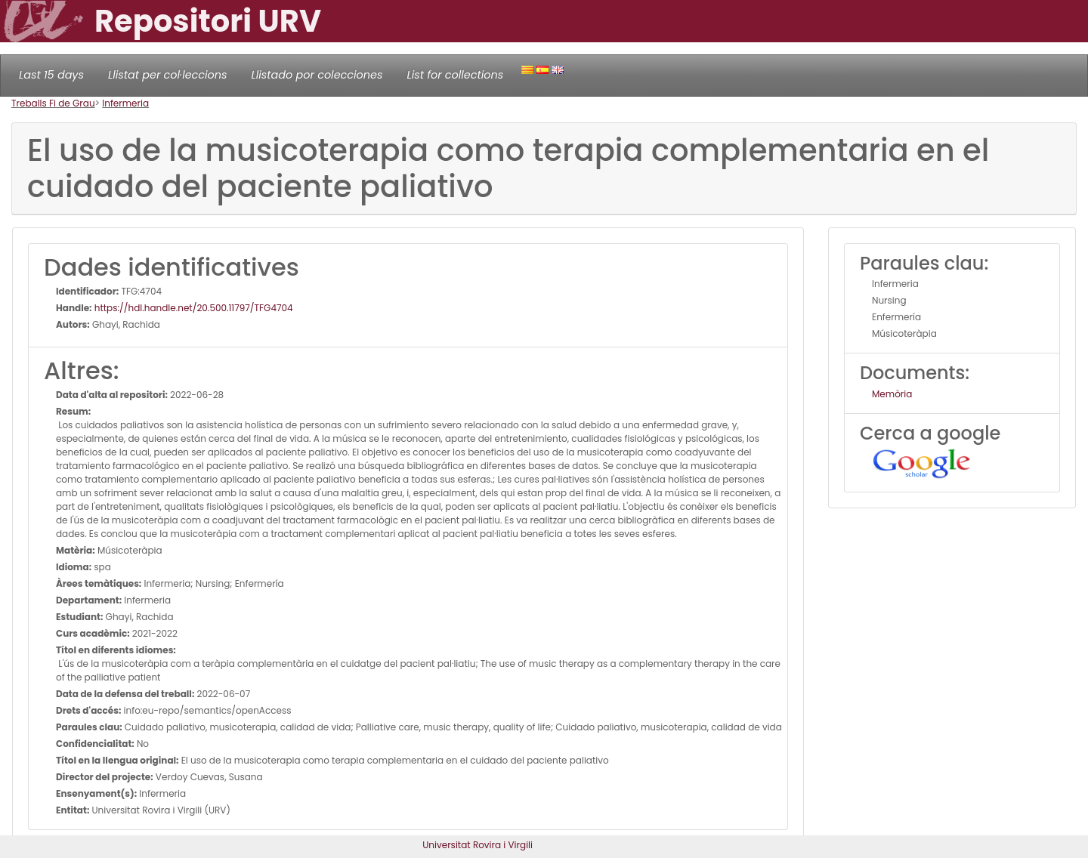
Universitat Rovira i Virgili (477, 844)
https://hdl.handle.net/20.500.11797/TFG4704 (192, 307)
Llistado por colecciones (317, 74)
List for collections (454, 74)
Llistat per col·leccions (167, 74)
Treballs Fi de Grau (53, 103)
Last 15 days (51, 74)
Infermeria (125, 103)
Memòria (892, 393)
